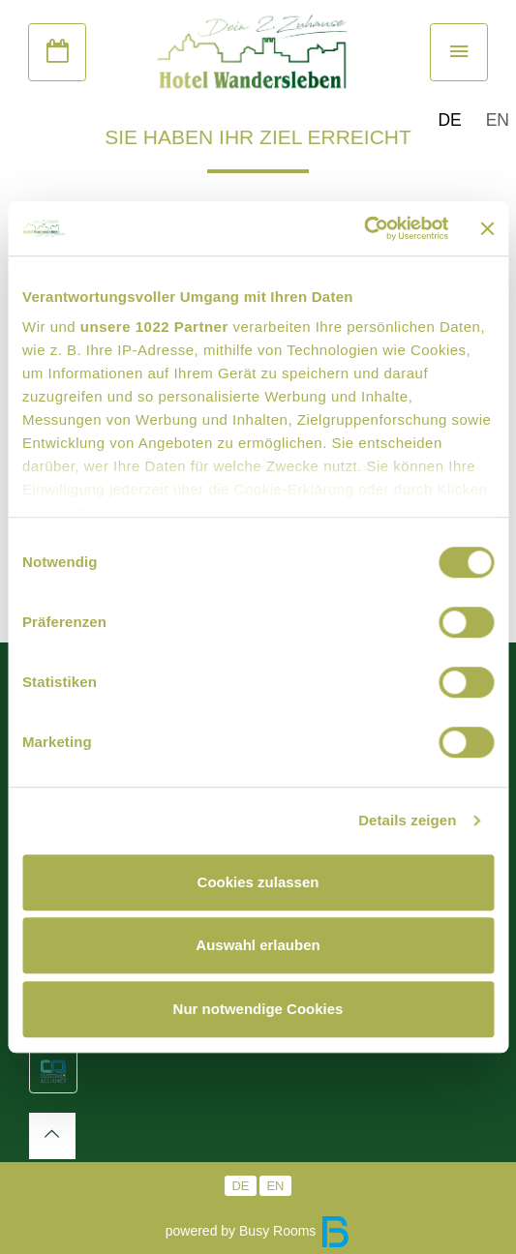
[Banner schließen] (487, 228)
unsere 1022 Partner (154, 326)
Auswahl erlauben (257, 945)
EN (497, 120)
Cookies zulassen (258, 882)
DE (449, 120)
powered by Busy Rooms (258, 1231)
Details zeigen (407, 820)
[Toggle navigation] (459, 52)
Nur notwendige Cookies (258, 1008)
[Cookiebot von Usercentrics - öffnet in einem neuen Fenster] (364, 228)
